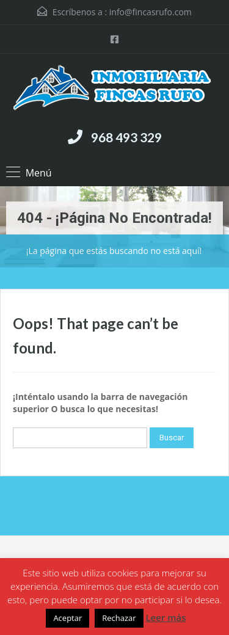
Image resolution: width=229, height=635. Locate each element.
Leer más (165, 617)
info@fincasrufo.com (150, 12)
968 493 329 (126, 137)
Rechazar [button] (119, 617)
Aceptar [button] (67, 617)
